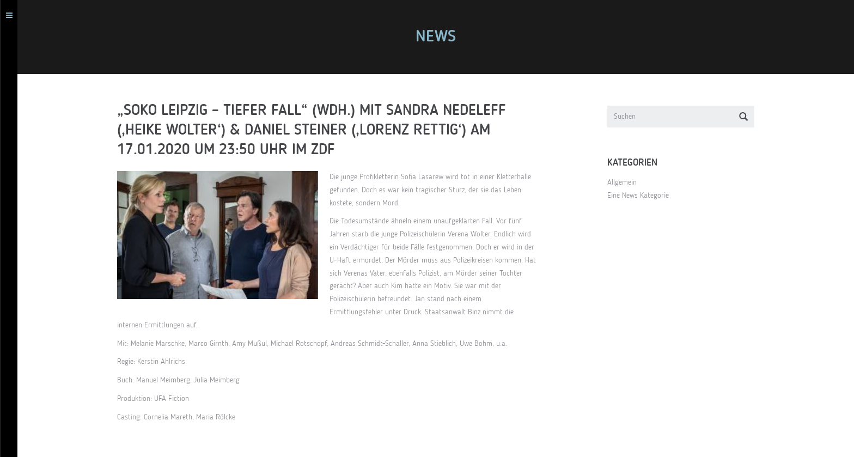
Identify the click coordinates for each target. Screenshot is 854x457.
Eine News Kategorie (642, 195)
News (439, 37)
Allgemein (625, 182)
